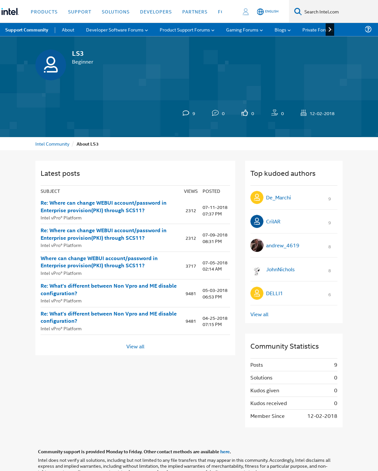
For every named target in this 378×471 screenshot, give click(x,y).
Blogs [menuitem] (280, 29)
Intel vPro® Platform (61, 217)
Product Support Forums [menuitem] (185, 29)
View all (135, 346)
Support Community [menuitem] (26, 29)
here (225, 451)
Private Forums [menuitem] (317, 29)
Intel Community (52, 143)
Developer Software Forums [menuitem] (115, 29)
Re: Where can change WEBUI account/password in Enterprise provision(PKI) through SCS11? (104, 206)
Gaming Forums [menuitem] (242, 29)
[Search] (298, 11)
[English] (267, 11)
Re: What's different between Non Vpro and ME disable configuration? (109, 289)
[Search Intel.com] (340, 11)
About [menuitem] (68, 29)
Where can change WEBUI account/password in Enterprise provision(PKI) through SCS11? (99, 262)
